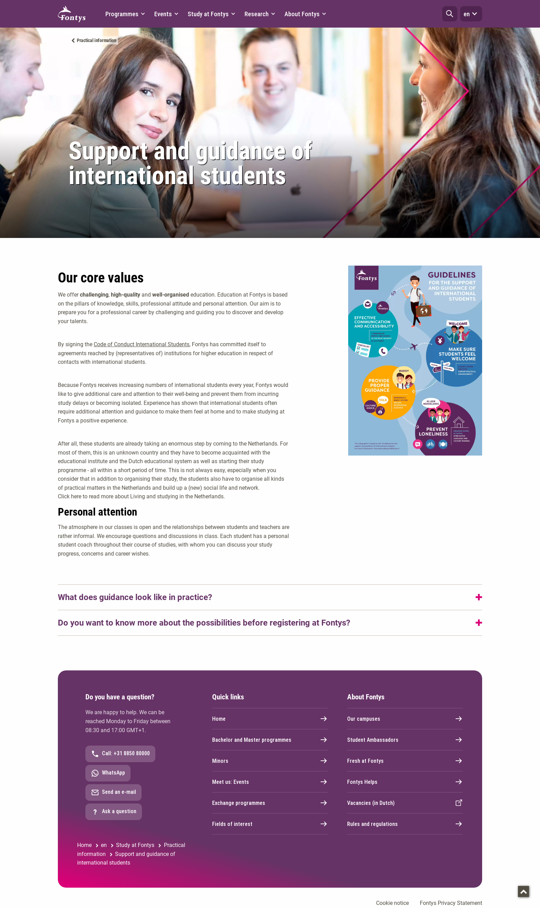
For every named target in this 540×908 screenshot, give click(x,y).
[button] (449, 13)
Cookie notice (392, 903)
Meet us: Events (270, 782)
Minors (270, 761)
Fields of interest (270, 824)
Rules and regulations (405, 824)
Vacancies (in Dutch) (405, 803)
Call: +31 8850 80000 (120, 754)
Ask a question (113, 812)
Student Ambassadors (405, 740)
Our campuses (405, 719)
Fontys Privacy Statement (451, 903)
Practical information (96, 40)
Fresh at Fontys (405, 761)
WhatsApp (108, 773)
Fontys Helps (405, 782)
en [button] (471, 14)
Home (270, 719)
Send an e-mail (113, 792)
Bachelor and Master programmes (270, 740)
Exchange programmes (270, 803)
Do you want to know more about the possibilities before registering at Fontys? (204, 623)
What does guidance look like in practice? (135, 597)
